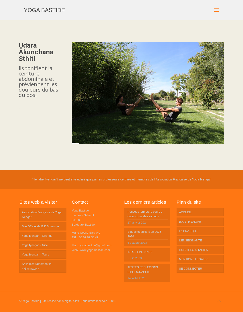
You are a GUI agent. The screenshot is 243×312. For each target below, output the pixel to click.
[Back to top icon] (219, 301)
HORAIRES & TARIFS (193, 249)
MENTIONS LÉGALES (193, 259)
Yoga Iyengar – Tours (35, 254)
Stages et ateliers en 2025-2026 (145, 234)
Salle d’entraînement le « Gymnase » (36, 266)
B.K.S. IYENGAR (190, 221)
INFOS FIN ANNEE (140, 251)
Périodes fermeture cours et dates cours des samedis (145, 214)
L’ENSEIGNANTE (190, 240)
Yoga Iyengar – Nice (35, 245)
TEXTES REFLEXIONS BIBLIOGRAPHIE (143, 270)
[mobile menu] (216, 10)
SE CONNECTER (190, 268)
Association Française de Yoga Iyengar (42, 215)
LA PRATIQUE (188, 231)
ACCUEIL (185, 212)
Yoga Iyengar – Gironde (37, 235)
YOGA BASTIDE (44, 10)
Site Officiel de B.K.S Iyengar (40, 226)
